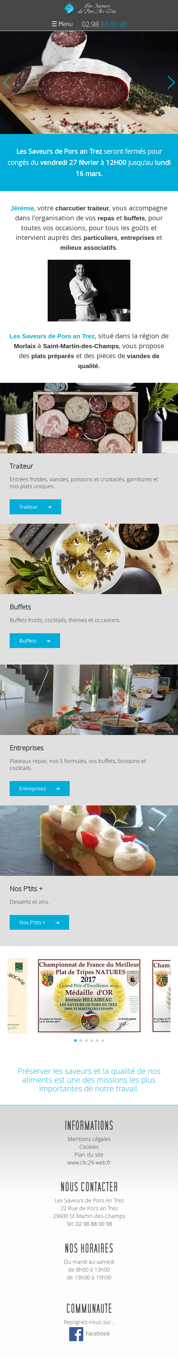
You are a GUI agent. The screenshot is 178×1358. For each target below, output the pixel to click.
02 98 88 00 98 (94, 1223)
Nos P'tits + (32, 922)
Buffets (28, 640)
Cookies (89, 1146)
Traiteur (28, 506)
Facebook (89, 1333)
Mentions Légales (89, 1139)
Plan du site (89, 1154)
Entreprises (32, 788)
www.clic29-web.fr (89, 1162)
